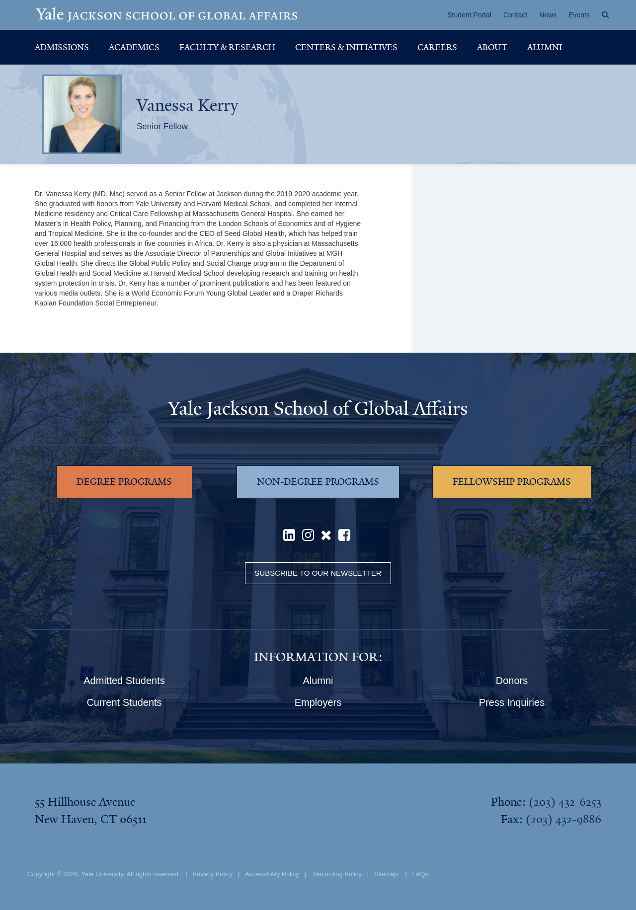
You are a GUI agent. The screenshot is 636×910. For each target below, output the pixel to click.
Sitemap (386, 874)
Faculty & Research (227, 47)
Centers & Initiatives (346, 47)
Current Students (123, 702)
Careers (437, 47)
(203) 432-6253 (565, 801)
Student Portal (469, 15)
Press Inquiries (512, 702)
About (492, 47)
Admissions (62, 47)
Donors (512, 680)
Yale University (102, 874)
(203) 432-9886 (563, 819)
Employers (318, 702)
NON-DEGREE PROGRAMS (318, 482)
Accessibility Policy (272, 874)
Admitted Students (123, 680)
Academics (134, 47)
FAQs (420, 874)
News (547, 15)
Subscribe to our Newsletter (317, 573)
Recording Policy (337, 874)
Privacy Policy (212, 874)
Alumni (544, 47)
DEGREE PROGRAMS (124, 482)
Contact (515, 15)
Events (579, 15)
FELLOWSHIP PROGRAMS (512, 482)
